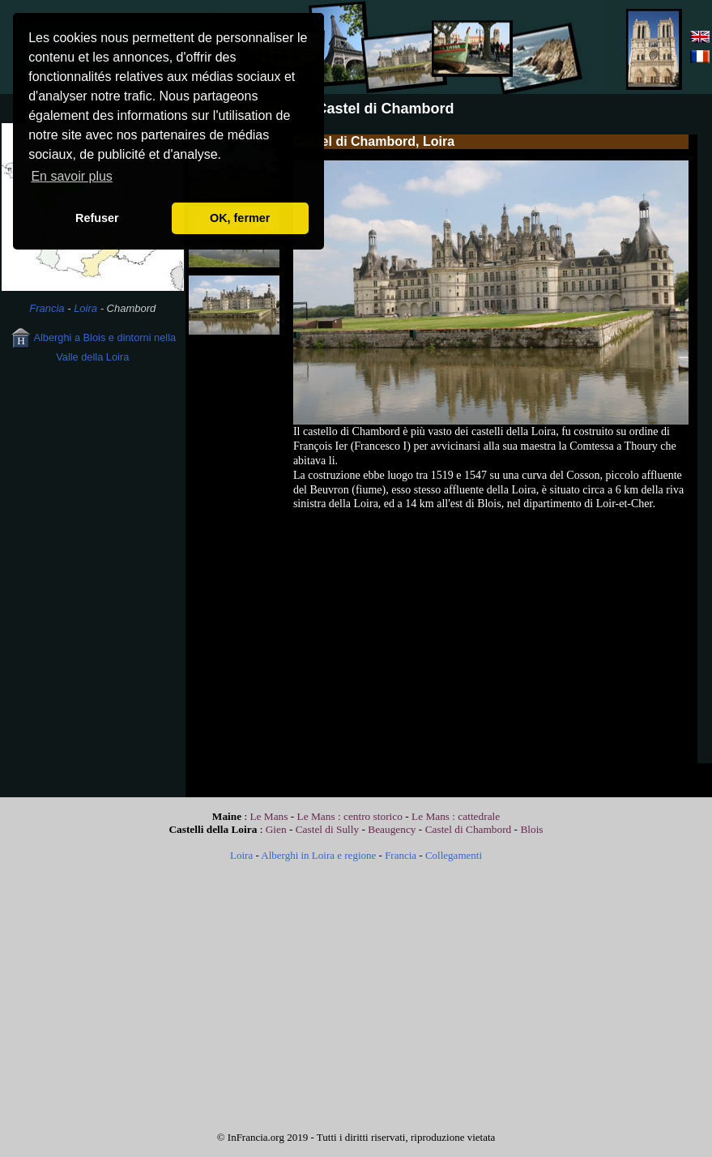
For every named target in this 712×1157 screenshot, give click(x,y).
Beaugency (392, 829)
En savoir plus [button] (72, 176)
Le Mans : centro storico (351, 816)
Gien (276, 829)
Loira (85, 308)
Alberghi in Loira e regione (318, 855)
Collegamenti (453, 855)
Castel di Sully (328, 829)
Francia (46, 308)
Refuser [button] (97, 217)
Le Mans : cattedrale (455, 816)
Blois (531, 829)
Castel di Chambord (468, 829)
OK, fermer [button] (240, 217)
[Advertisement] (93, 485)
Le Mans (268, 816)
